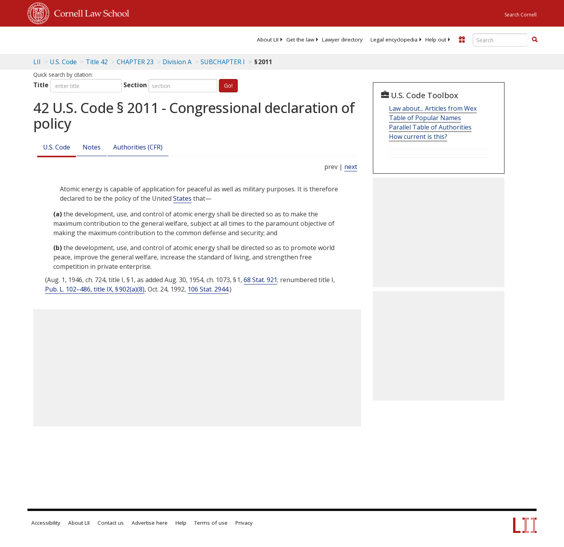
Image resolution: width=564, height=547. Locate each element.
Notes (92, 147)
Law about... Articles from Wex (433, 108)
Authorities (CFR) (138, 147)
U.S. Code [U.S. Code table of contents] (63, 62)
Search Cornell (520, 14)
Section (135, 85)
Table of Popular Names (425, 117)
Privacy (244, 522)
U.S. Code (56, 147)
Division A (177, 62)
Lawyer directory (342, 39)
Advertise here (150, 522)
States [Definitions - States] (182, 198)
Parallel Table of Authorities (430, 127)
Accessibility (45, 522)
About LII (267, 39)
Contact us (111, 522)
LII (37, 62)
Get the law (300, 39)
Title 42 (97, 62)
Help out (435, 39)
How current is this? (418, 136)
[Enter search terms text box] (500, 40)
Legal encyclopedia (394, 39)
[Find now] (534, 40)
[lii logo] (115, 39)
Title (41, 85)
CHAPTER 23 (135, 62)
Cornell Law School (89, 12)
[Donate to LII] (462, 39)
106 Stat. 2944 (208, 289)
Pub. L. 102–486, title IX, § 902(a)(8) (95, 289)
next (350, 166)
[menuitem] (267, 39)
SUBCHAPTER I (223, 62)
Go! (228, 85)
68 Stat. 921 (260, 279)
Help (180, 522)
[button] (534, 39)
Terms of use (211, 522)
